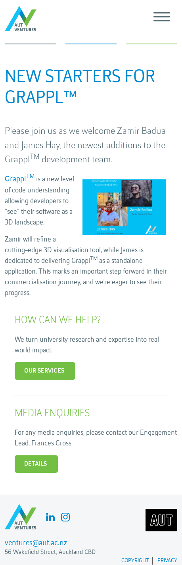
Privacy (167, 560)
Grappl (19, 179)
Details (35, 464)
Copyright (135, 560)
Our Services (44, 371)
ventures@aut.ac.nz (36, 543)
